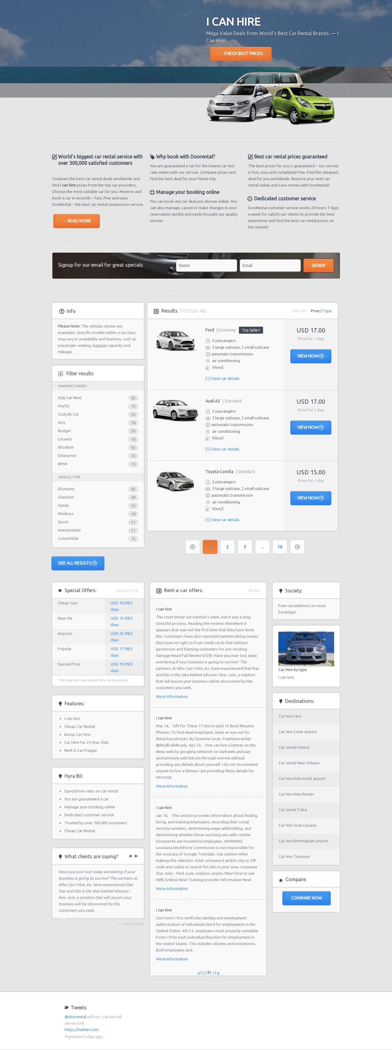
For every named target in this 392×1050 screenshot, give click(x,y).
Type (327, 311)
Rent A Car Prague (80, 750)
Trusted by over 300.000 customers (95, 823)
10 (279, 546)
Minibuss (66, 513)
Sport (63, 522)
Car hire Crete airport (298, 731)
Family (63, 505)
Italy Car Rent (69, 397)
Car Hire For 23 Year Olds (86, 742)
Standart (66, 497)
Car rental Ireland (294, 747)
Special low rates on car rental (91, 791)
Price (315, 311)
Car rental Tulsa (293, 809)
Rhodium (66, 447)
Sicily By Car (68, 414)
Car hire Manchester (296, 794)
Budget (64, 431)
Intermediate (69, 530)
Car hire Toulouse (294, 856)
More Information (172, 696)
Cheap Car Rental (79, 726)
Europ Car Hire (77, 734)
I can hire (72, 718)
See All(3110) (127, 590)
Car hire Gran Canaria (297, 825)
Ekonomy (66, 489)
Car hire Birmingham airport (303, 841)
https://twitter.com (82, 1029)
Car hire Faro (290, 716)
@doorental (75, 1017)
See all (254, 590)
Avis (62, 422)
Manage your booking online (89, 807)
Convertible (68, 538)
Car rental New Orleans (299, 763)
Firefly (63, 406)
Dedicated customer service (89, 815)
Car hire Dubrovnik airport (302, 778)
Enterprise (67, 455)
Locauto (65, 439)
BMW (62, 464)
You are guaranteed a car (86, 799)
